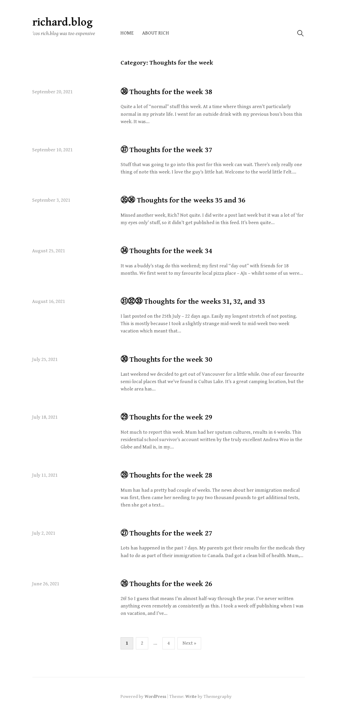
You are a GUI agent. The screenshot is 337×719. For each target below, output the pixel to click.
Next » (189, 643)
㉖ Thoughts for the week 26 (166, 584)
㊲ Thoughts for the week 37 (166, 150)
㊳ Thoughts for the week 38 (166, 92)
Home (127, 33)
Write (191, 696)
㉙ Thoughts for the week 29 (166, 417)
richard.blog (62, 22)
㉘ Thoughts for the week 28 (166, 475)
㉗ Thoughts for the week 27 (166, 533)
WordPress (155, 696)
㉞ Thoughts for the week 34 (166, 251)
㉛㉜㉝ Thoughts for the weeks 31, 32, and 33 (193, 301)
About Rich (155, 33)
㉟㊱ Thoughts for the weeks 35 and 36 (183, 200)
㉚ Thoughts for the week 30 (166, 359)
